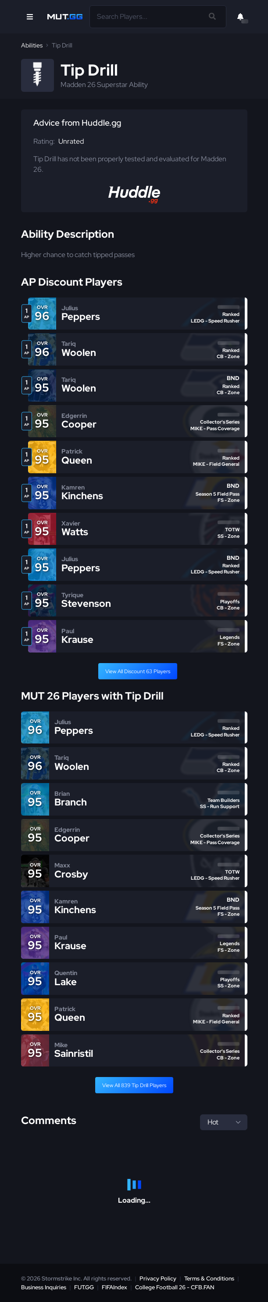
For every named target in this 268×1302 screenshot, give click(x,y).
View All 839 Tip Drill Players (134, 1085)
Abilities (32, 45)
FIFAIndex (114, 1287)
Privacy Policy (157, 1278)
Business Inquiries (43, 1287)
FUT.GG (84, 1287)
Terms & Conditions (209, 1278)
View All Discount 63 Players (137, 671)
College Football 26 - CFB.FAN (174, 1287)
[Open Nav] (29, 16)
